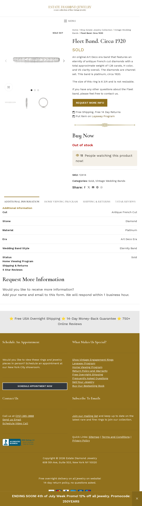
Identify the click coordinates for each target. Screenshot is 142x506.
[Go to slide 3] (38, 90)
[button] (5, 61)
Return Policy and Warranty (89, 370)
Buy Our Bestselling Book (88, 385)
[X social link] (89, 187)
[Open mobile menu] (69, 21)
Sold (91, 180)
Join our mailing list (85, 416)
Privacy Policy (81, 440)
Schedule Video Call (15, 423)
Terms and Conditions (116, 436)
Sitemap (94, 436)
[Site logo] (70, 8)
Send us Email (11, 419)
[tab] (21, 201)
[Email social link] (93, 187)
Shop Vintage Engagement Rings (92, 359)
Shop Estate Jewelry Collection (96, 30)
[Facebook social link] (85, 187)
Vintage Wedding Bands (110, 180)
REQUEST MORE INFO (90, 102)
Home (75, 30)
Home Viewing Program (87, 367)
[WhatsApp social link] (102, 187)
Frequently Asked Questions (90, 378)
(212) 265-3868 (24, 416)
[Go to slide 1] (31, 90)
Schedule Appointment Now (35, 386)
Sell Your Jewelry (83, 382)
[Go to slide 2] (35, 90)
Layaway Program (103, 116)
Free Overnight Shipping (87, 374)
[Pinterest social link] (97, 187)
